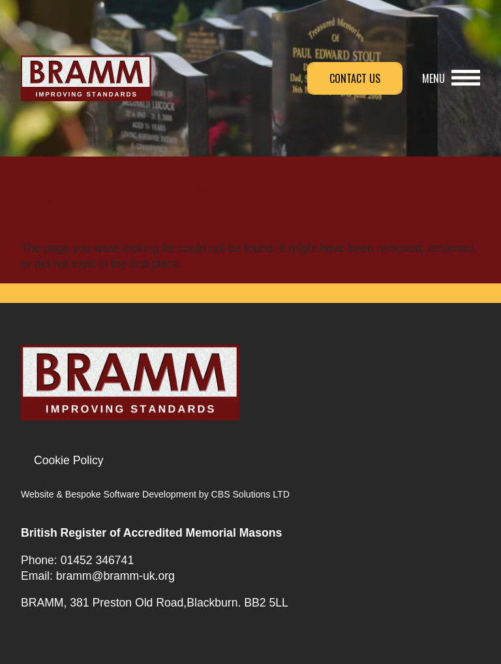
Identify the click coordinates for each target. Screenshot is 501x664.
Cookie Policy (69, 460)
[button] (451, 78)
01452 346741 (97, 560)
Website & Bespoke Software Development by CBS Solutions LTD (155, 494)
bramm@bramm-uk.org (115, 575)
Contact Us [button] (354, 78)
